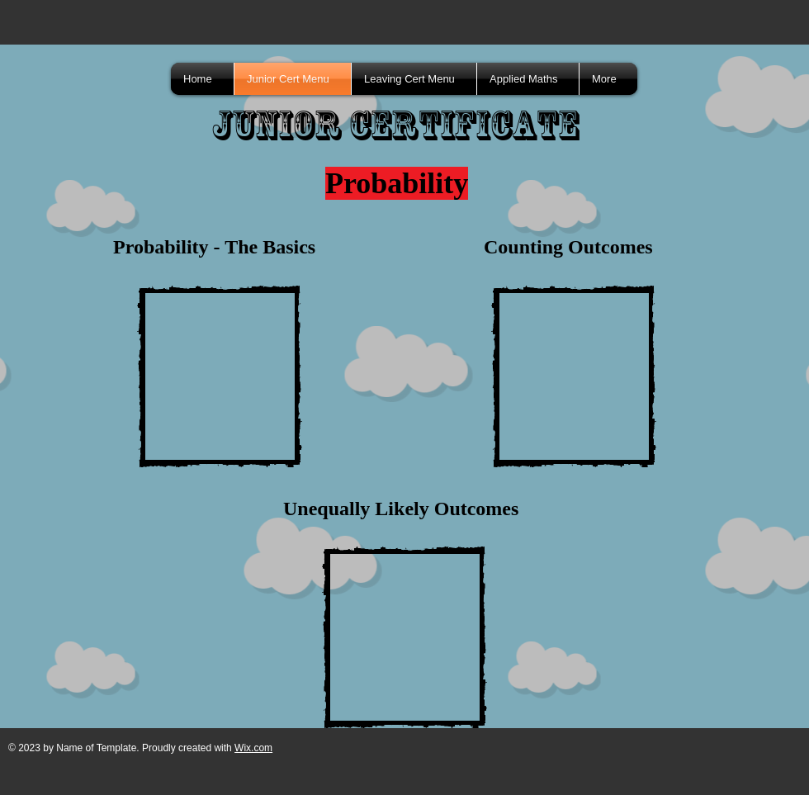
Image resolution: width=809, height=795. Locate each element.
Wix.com (253, 748)
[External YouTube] (219, 376)
